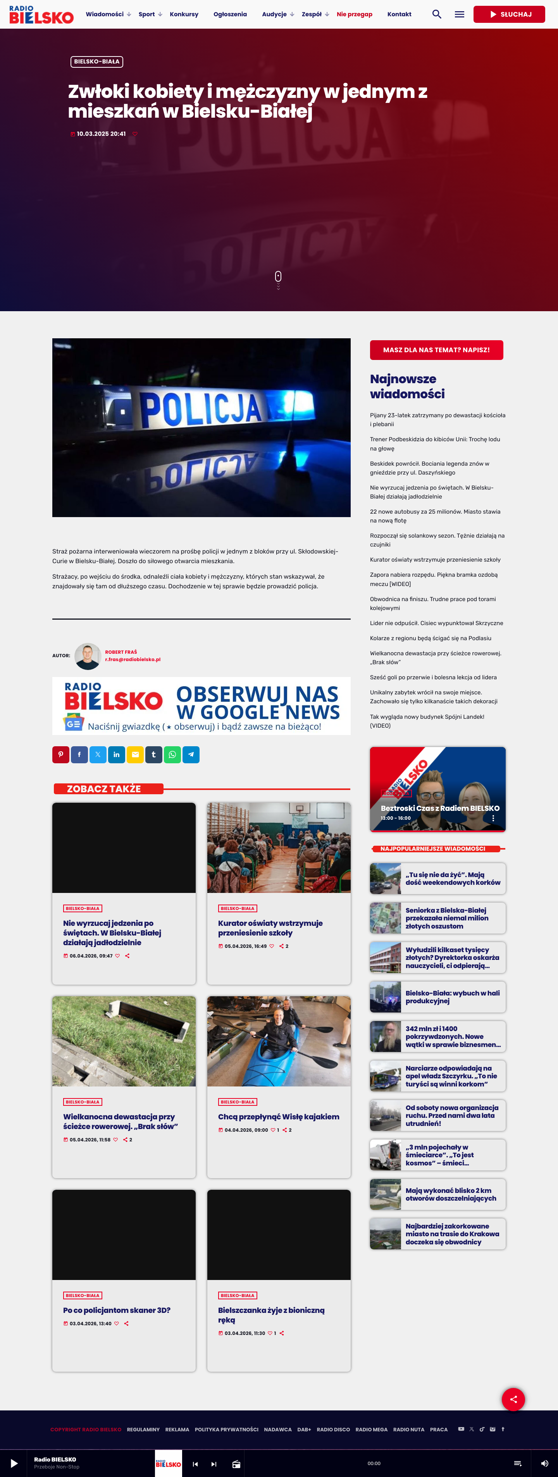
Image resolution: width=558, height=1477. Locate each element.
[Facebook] (503, 1430)
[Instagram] (492, 1430)
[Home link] (42, 14)
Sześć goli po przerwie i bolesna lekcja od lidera (433, 677)
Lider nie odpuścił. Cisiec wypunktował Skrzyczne (436, 623)
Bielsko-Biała (97, 62)
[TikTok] (482, 1430)
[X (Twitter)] (471, 1430)
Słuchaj (509, 14)
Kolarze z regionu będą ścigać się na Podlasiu (430, 638)
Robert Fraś (121, 652)
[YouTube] (461, 1430)
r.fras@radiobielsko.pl (133, 659)
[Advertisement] (279, 205)
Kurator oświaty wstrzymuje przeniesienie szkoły (435, 559)
